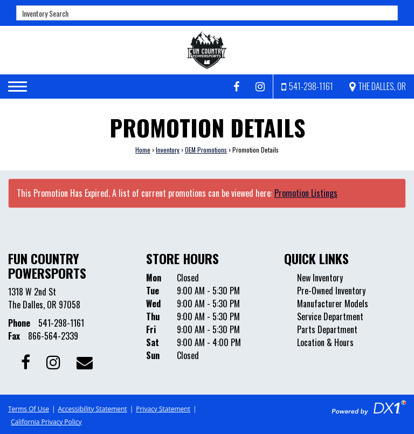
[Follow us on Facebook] (236, 86)
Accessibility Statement (92, 409)
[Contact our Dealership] (85, 361)
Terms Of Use (28, 409)
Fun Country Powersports (47, 265)
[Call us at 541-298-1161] (307, 86)
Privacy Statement (163, 409)
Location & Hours (325, 342)
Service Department (330, 316)
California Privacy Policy (46, 421)
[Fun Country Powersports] (206, 50)
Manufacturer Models (332, 303)
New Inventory (320, 277)
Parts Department (327, 329)
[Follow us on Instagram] (260, 86)
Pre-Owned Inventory (331, 290)
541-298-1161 (61, 322)
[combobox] (207, 12)
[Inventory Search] (207, 12)
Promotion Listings (305, 193)
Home (142, 149)
